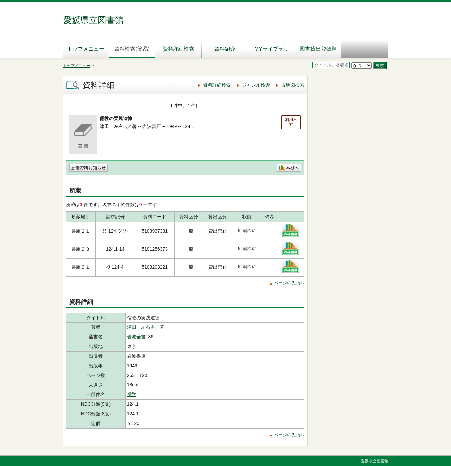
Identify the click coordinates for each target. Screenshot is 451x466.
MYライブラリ (271, 49)
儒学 (131, 394)
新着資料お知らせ (88, 167)
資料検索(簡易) (132, 49)
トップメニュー (85, 49)
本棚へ (292, 167)
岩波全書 (136, 336)
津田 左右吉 (141, 327)
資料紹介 (224, 49)
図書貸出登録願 (318, 49)
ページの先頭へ (289, 282)
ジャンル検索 (256, 84)
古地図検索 (292, 84)
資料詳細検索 (178, 49)
